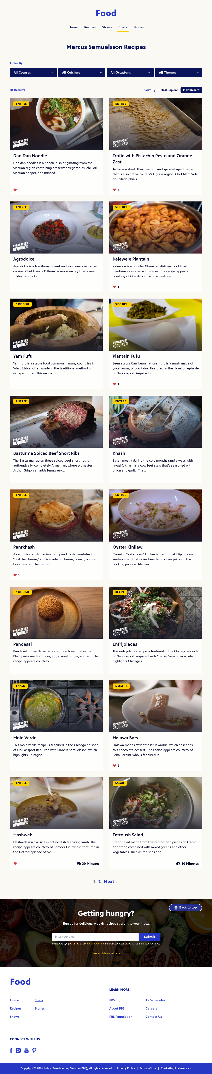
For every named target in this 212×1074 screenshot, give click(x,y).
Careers (151, 1008)
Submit (149, 937)
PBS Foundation (120, 1017)
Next (111, 881)
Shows (107, 27)
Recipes (90, 27)
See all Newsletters (106, 953)
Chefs (122, 27)
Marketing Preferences (176, 1068)
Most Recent (191, 90)
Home (73, 27)
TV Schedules (155, 1000)
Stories (139, 27)
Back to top (185, 907)
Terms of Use (148, 1068)
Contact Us (154, 1017)
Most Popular (169, 90)
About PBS (116, 1008)
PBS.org (114, 1000)
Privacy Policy (94, 943)
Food (106, 13)
